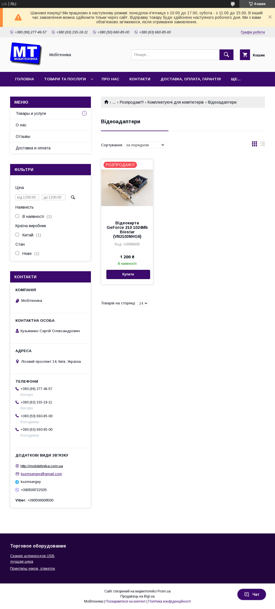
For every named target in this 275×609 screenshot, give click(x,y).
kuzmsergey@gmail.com (41, 474)
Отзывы (23, 136)
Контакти (139, 79)
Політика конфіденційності (169, 601)
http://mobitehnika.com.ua (41, 466)
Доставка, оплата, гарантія (191, 79)
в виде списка (262, 145)
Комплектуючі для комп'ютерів (176, 102)
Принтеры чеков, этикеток (32, 568)
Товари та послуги (65, 79)
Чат (251, 594)
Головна (24, 79)
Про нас (110, 79)
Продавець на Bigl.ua (137, 596)
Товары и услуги (31, 113)
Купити (128, 274)
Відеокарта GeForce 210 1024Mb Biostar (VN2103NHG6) (127, 230)
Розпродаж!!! (132, 102)
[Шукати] (226, 54)
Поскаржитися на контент (126, 601)
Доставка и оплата (33, 148)
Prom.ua (164, 591)
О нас (21, 125)
